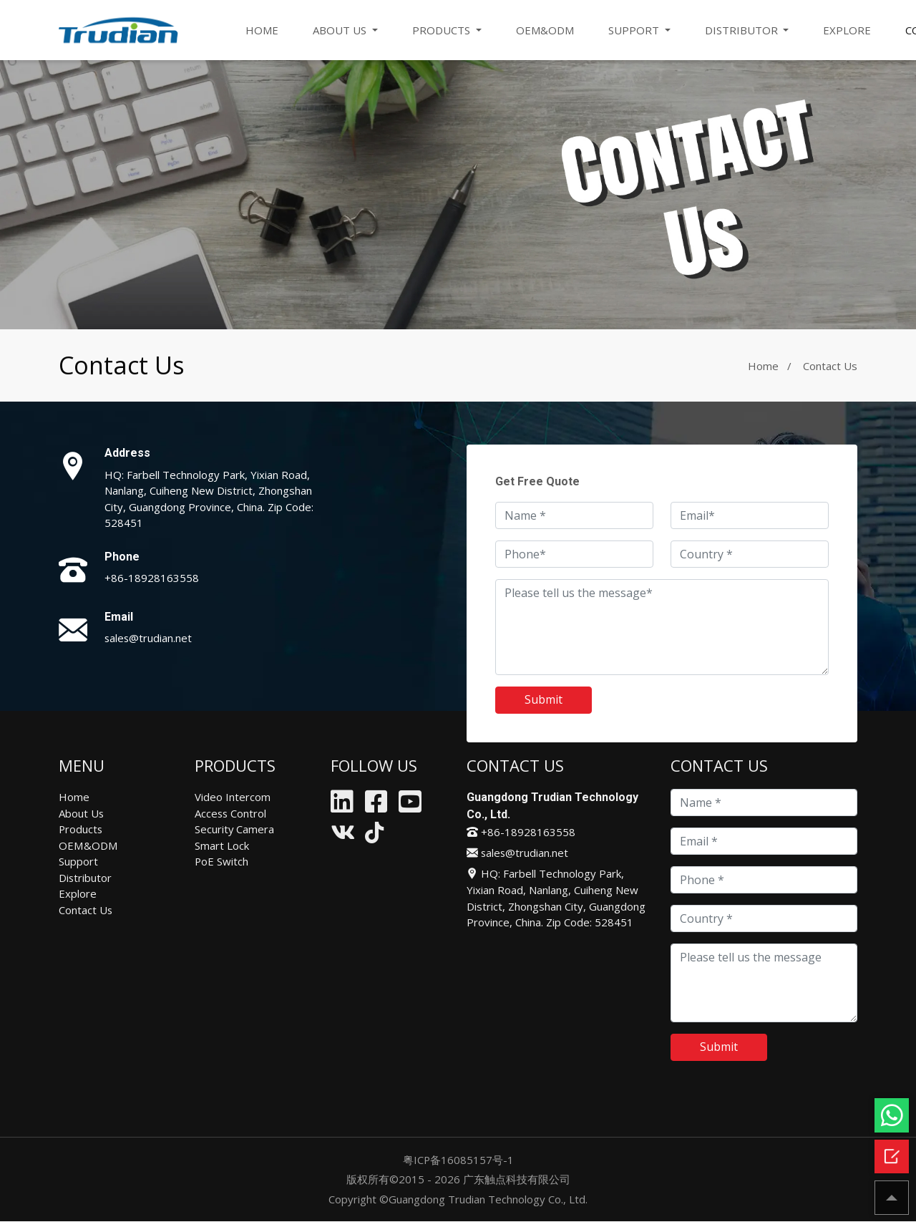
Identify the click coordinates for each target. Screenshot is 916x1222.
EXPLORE (848, 30)
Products (81, 829)
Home (763, 366)
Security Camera (235, 829)
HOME (261, 30)
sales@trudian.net (148, 638)
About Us (81, 813)
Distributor (85, 878)
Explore (78, 893)
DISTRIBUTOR (743, 30)
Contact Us (86, 910)
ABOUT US (341, 30)
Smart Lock (222, 845)
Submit (543, 700)
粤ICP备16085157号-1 (458, 1160)
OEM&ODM (545, 30)
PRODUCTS (442, 30)
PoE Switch (222, 861)
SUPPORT (635, 30)
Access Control (231, 813)
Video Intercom (233, 797)
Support (78, 861)
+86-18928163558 (151, 578)
